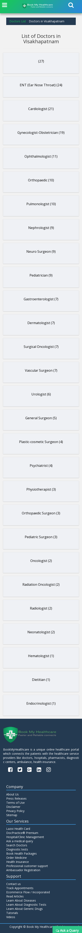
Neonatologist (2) (41, 632)
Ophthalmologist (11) (41, 156)
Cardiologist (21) (41, 109)
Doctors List (17, 21)
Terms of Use (15, 803)
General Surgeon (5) (41, 418)
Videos (10, 917)
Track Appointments (19, 888)
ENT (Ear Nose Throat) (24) (41, 85)
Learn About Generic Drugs (24, 909)
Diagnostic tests (17, 849)
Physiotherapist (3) (41, 489)
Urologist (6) (41, 394)
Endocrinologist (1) (41, 703)
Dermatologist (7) (41, 323)
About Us (12, 794)
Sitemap (11, 815)
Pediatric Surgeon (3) (41, 537)
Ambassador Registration (23, 870)
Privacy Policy (15, 811)
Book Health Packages (21, 853)
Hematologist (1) (41, 656)
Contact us (13, 884)
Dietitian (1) (41, 679)
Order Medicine (16, 858)
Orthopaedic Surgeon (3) (41, 513)
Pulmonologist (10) (41, 204)
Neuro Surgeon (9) (41, 251)
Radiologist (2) (41, 608)
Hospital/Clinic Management (25, 837)
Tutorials (12, 913)
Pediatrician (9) (41, 275)
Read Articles (15, 896)
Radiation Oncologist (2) (41, 584)
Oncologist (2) (41, 560)
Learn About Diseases (21, 900)
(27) (41, 61)
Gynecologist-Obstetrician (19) (41, 132)
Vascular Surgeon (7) (41, 370)
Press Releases (16, 798)
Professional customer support (27, 866)
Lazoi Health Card (18, 829)
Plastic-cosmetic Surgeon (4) (41, 442)
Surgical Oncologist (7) (41, 346)
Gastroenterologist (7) (41, 299)
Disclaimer (13, 807)
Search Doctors (16, 845)
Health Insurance (17, 862)
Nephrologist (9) (41, 227)
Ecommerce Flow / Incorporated (28, 892)
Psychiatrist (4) (41, 465)
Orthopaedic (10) (41, 180)
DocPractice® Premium (22, 833)
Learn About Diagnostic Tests (26, 905)
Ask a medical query (19, 841)
